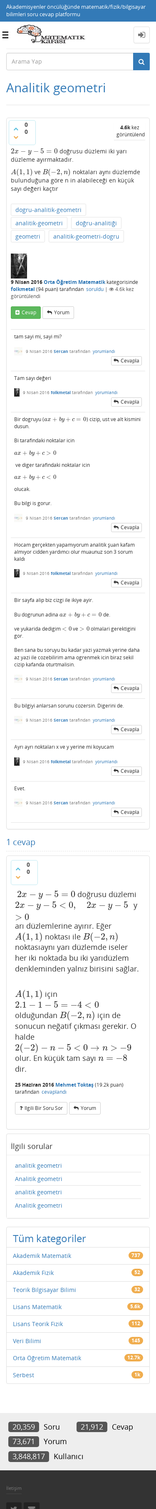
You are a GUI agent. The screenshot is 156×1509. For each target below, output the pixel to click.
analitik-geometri (39, 223)
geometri (27, 236)
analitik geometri (38, 1165)
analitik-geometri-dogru (86, 236)
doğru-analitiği (96, 223)
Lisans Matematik (37, 1307)
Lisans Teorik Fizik (38, 1324)
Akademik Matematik (42, 1256)
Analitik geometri (38, 1179)
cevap (29, 312)
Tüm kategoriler (49, 1238)
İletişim (14, 1488)
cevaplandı (54, 1091)
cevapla (130, 360)
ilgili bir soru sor (44, 1108)
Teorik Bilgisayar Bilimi (44, 1290)
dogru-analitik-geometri (48, 210)
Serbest (23, 1375)
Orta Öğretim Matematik (74, 282)
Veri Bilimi (27, 1341)
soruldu (95, 289)
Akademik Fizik (33, 1273)
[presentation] (34, 151)
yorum (61, 312)
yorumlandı (104, 351)
